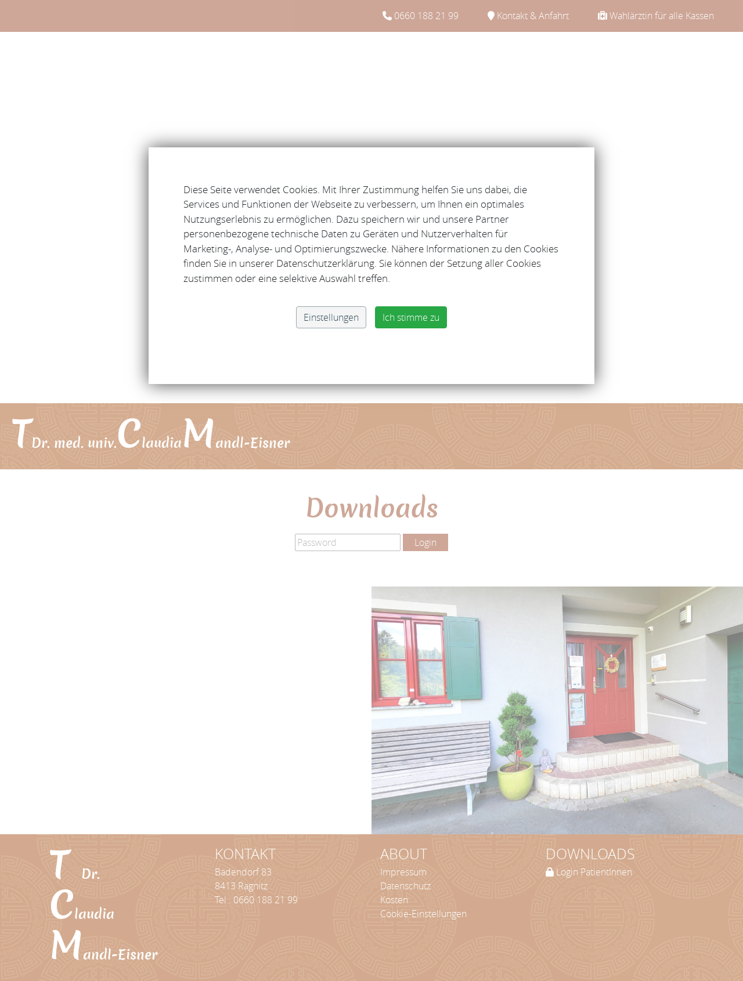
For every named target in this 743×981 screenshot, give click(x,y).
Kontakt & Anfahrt (528, 15)
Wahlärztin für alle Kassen (656, 15)
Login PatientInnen (589, 872)
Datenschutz (405, 885)
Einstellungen (331, 317)
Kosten (394, 899)
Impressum (403, 872)
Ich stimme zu (411, 317)
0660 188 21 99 (421, 15)
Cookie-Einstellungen (423, 913)
